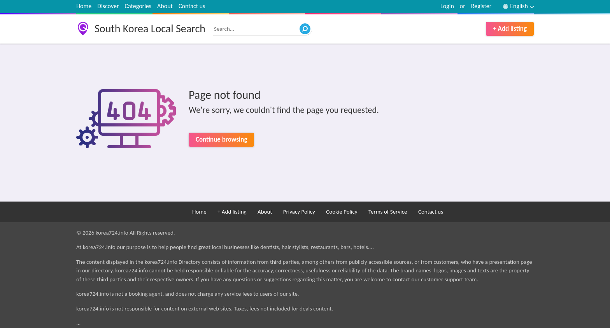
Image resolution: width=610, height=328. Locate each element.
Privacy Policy (299, 211)
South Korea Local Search (150, 28)
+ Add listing (510, 29)
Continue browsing (221, 139)
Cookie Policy (341, 211)
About (165, 6)
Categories (138, 6)
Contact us (192, 6)
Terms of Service (387, 211)
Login (447, 6)
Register (481, 6)
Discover (108, 6)
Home (83, 6)
